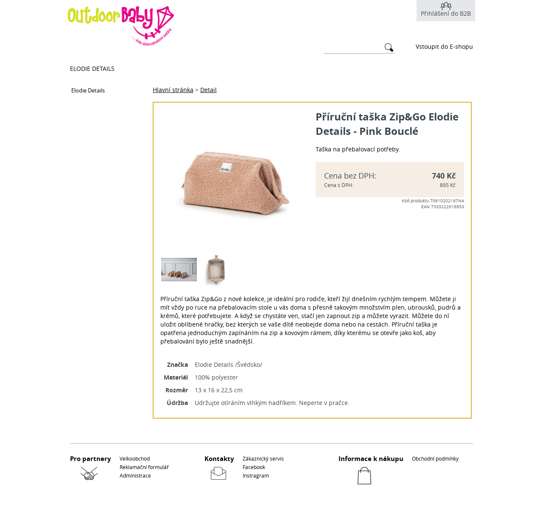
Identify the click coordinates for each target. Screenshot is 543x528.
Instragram (256, 475)
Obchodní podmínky (435, 458)
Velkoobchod (135, 458)
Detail (208, 90)
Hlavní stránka (173, 90)
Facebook (254, 467)
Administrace (135, 475)
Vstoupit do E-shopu (444, 46)
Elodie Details (92, 68)
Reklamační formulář (144, 467)
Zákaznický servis (263, 458)
